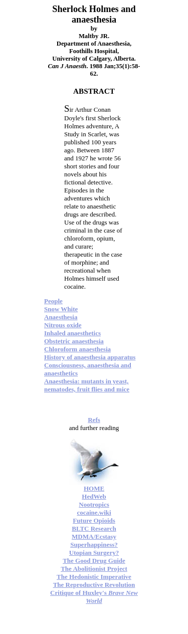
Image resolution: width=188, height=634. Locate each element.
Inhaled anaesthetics (72, 333)
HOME (94, 488)
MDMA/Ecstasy (94, 536)
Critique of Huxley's (94, 596)
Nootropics (94, 504)
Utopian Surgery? (94, 552)
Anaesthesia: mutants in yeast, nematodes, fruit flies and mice (86, 385)
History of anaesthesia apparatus (89, 357)
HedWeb (94, 496)
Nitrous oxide (63, 325)
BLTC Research (94, 528)
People (53, 301)
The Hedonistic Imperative (94, 576)
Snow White (61, 309)
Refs (94, 420)
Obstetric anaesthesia (74, 341)
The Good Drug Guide (94, 560)
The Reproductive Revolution (94, 584)
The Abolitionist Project (94, 568)
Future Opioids (94, 520)
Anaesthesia (60, 317)
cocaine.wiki (94, 512)
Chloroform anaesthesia (77, 349)
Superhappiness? (94, 544)
